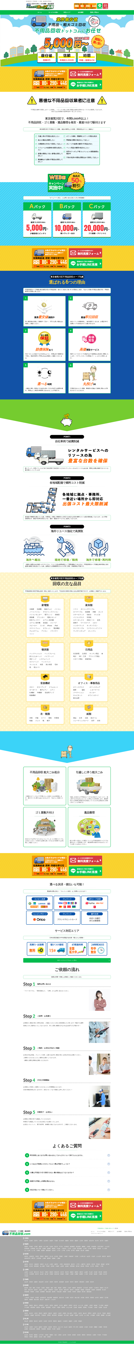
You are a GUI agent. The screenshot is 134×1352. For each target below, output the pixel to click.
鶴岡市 (76, 1272)
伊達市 (32, 1297)
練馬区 (36, 1336)
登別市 (71, 1240)
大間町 (38, 1250)
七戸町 (85, 1248)
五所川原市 (100, 1246)
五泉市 (40, 1289)
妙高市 (36, 1289)
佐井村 (54, 1250)
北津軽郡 (32, 1248)
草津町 (43, 1307)
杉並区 (79, 1335)
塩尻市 (94, 1313)
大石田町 (31, 1274)
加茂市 (91, 1287)
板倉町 (80, 1307)
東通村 (43, 1250)
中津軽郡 (66, 1246)
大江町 (26, 1274)
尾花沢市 (56, 1272)
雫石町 (98, 1264)
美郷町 (54, 1258)
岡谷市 (40, 1313)
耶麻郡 (31, 1299)
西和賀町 (36, 1266)
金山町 (42, 1274)
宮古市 (31, 1264)
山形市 (26, 1272)
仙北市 (88, 1256)
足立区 (26, 1335)
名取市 (51, 1282)
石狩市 (36, 1240)
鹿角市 (46, 1256)
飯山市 (85, 1313)
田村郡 (92, 1297)
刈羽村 (74, 1291)
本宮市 (71, 1297)
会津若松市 (43, 1297)
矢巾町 (31, 1266)
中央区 (38, 1287)
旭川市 (26, 1240)
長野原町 (32, 1307)
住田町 (52, 1266)
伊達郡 (37, 1297)
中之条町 (26, 1307)
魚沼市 (61, 1289)
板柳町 (49, 1248)
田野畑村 (72, 1266)
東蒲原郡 (26, 1291)
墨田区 (83, 1335)
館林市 (56, 1305)
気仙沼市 (41, 1282)
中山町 (91, 1272)
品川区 (64, 1335)
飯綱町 (103, 1315)
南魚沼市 (66, 1289)
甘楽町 (100, 1307)
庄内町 (91, 1274)
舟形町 (51, 1274)
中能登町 (43, 1329)
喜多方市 (61, 1297)
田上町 (104, 1289)
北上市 (46, 1264)
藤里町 (49, 1258)
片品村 (54, 1307)
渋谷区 (69, 1335)
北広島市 (46, 1240)
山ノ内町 (86, 1315)
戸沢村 (26, 1276)
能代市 (104, 1256)
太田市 (46, 1305)
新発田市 (79, 1287)
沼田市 (51, 1305)
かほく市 (60, 1327)
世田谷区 (89, 1335)
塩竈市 (36, 1282)
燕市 (25, 1289)
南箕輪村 (60, 1315)
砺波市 (60, 1321)
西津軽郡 (26, 1248)
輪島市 (40, 1327)
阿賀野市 (50, 1289)
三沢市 (69, 1248)
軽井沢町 (37, 1315)
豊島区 (26, 1336)
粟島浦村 (89, 1291)
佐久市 (99, 1313)
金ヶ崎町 (42, 1266)
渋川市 (61, 1305)
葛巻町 (103, 1264)
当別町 (31, 1240)
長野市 (26, 1313)
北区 (30, 1287)
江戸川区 (41, 1335)
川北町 (86, 1327)
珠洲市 (45, 1327)
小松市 (36, 1327)
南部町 (77, 1250)
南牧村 (106, 1305)
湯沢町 (54, 1291)
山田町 (62, 1266)
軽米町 (82, 1266)
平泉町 (48, 1266)
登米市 (71, 1282)
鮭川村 (105, 1274)
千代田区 (104, 1335)
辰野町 (49, 1315)
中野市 (75, 1313)
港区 (45, 1336)
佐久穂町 (108, 1315)
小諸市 (60, 1313)
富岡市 (70, 1305)
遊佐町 (95, 1274)
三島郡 (37, 1291)
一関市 (61, 1264)
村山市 (42, 1272)
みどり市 (80, 1305)
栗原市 (76, 1282)
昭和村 (63, 1307)
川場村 (58, 1307)
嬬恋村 (38, 1307)
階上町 (82, 1250)
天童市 (46, 1272)
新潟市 (26, 1287)
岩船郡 (79, 1291)
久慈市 (51, 1264)
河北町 (95, 1272)
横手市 (33, 1258)
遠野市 (56, 1264)
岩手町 (107, 1264)
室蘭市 (67, 1240)
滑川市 (50, 1321)
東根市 (51, 1272)
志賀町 (26, 1329)
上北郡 (74, 1248)
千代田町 (90, 1307)
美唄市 (86, 1240)
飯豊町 (81, 1274)
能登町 (58, 1329)
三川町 (86, 1274)
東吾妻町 (48, 1307)
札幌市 (106, 1240)
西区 (55, 1287)
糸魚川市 (30, 1289)
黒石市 (56, 1246)
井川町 (56, 1256)
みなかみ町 (69, 1307)
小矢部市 (65, 1321)
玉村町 (75, 1307)
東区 (34, 1287)
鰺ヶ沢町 (38, 1248)
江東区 (60, 1335)
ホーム (40, 12)
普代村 (77, 1266)
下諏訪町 (43, 1315)
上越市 (45, 1289)
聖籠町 (82, 1289)
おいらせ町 (27, 1250)
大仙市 (93, 1256)
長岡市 (64, 1287)
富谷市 (92, 1282)
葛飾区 (51, 1335)
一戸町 (101, 1266)
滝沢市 (93, 1264)
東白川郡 (77, 1297)
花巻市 (42, 1264)
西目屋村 (78, 1246)
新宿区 (74, 1335)
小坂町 (66, 1256)
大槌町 (57, 1266)
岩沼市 (67, 1282)
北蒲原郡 (77, 1289)
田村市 (87, 1297)
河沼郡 (82, 1297)
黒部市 (55, 1321)
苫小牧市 (61, 1240)
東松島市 (81, 1282)
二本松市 (26, 1297)
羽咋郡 (105, 1327)
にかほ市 (98, 1256)
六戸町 (89, 1248)
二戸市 (77, 1264)
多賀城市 (61, 1282)
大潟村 (76, 1256)
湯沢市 (109, 1256)
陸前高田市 (67, 1264)
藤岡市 (66, 1305)
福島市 (26, 1299)
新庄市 (37, 1274)
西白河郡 (36, 1299)
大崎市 (87, 1282)
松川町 (81, 1315)
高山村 (105, 1307)
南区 (52, 1287)
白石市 (46, 1282)
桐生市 (36, 1305)
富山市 (26, 1321)
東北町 (99, 1248)
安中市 (75, 1305)
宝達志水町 (32, 1329)
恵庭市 (51, 1240)
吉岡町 (86, 1305)
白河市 (97, 1297)
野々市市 (75, 1327)
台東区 (94, 1335)
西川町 (100, 1272)
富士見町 (66, 1315)
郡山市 (42, 1299)
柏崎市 (74, 1287)
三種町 (58, 1258)
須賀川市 (47, 1299)
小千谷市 (85, 1287)
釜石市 (73, 1264)
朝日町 (105, 1272)
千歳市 (56, 1240)
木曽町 (98, 1315)
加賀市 (50, 1327)
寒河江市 (36, 1272)
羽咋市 (55, 1327)
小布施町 (92, 1315)
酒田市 (81, 1272)
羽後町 (61, 1256)
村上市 (106, 1287)
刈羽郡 (69, 1291)
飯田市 (45, 1313)
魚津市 (40, 1321)
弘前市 (51, 1246)
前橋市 (26, 1305)
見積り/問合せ (94, 12)
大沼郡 (67, 1297)
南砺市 (70, 1321)
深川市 (101, 1240)
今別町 (36, 1246)
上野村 (91, 1305)
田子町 (73, 1250)
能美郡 (81, 1327)
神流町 (95, 1305)
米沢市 (62, 1272)
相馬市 (101, 1297)
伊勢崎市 (41, 1305)
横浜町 (94, 1248)
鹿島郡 (38, 1329)
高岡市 (31, 1321)
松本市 (31, 1313)
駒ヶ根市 (70, 1313)
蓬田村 (40, 1246)
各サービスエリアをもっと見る (67, 960)
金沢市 (26, 1327)
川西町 (67, 1274)
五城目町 (71, 1256)
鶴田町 (54, 1248)
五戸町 (68, 1250)
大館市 (37, 1256)
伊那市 (64, 1313)
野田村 (87, 1266)
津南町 (64, 1291)
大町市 (80, 1313)
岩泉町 (67, 1266)
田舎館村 (93, 1246)
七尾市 (31, 1327)
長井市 (67, 1272)
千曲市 (104, 1313)
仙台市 (26, 1282)
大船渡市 (36, 1264)
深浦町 (44, 1248)
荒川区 (31, 1335)
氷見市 (45, 1321)
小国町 (71, 1274)
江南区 (43, 1287)
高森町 (76, 1315)
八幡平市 (83, 1264)
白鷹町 (76, 1274)
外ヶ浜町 (46, 1246)
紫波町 (26, 1266)
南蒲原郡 (98, 1289)
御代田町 (54, 1315)
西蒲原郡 (87, 1289)
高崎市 (31, 1305)
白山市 (66, 1327)
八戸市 (58, 1250)
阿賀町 (32, 1291)
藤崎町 (83, 1246)
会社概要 (80, 12)
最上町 (46, 1274)
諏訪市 (50, 1313)
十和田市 (64, 1248)
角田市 (56, 1282)
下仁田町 (101, 1305)
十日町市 (96, 1287)
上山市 (31, 1272)
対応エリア (67, 12)
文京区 (40, 1336)
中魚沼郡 (59, 1291)
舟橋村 (80, 1321)
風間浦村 (48, 1250)
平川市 (61, 1246)
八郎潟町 (38, 1258)
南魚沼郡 (48, 1291)
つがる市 (107, 1246)
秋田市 (26, 1256)
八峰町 (44, 1258)
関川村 (83, 1291)
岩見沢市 (91, 1240)
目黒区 (49, 1336)
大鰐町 (88, 1246)
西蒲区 (60, 1287)
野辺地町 (79, 1248)
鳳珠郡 (49, 1329)
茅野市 (89, 1313)
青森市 (26, 1246)
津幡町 (95, 1327)
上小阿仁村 (82, 1256)
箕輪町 (32, 1315)
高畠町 (62, 1274)
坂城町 (71, 1315)
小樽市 (40, 1240)
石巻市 (31, 1282)
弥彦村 (93, 1289)
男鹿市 (42, 1256)
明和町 (85, 1307)
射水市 (36, 1321)
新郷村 (87, 1250)
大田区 (46, 1335)
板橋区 (36, 1335)
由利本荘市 (27, 1258)
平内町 (31, 1246)
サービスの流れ (53, 12)
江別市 (81, 1240)
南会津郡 (49, 1297)
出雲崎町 (42, 1291)
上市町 (75, 1321)
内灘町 (100, 1327)
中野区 (31, 1336)
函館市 (76, 1240)
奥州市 (88, 1264)
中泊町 (58, 1248)
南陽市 (71, 1272)
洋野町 (97, 1266)
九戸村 (92, 1266)
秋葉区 (48, 1287)
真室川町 (56, 1274)
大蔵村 (100, 1274)
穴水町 (54, 1329)
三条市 (69, 1287)
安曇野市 (26, 1315)
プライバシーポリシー (97, 1233)
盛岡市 (26, 1264)
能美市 (70, 1327)
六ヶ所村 (104, 1248)
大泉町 (95, 1307)
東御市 (109, 1313)
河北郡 (91, 1327)
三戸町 (63, 1250)
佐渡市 (56, 1289)
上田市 (36, 1313)
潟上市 (51, 1256)
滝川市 (97, 1240)
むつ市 (33, 1250)
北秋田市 (31, 1256)
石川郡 (106, 1297)
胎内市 (71, 1289)
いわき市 (53, 1299)
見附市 (101, 1287)
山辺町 (86, 1272)
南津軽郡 (72, 1246)
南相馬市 (55, 1297)
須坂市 (55, 1313)
